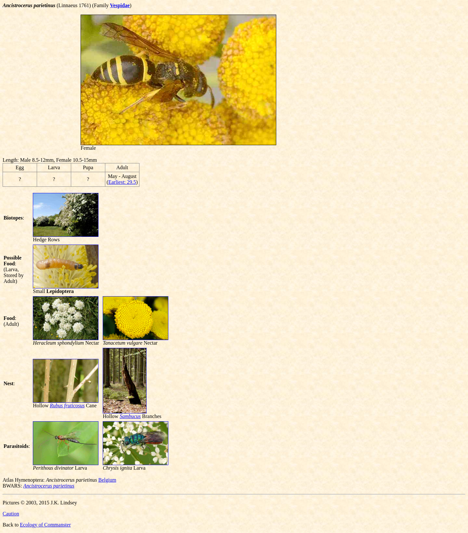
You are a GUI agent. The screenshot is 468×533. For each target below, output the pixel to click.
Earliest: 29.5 (122, 182)
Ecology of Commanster (45, 524)
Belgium (107, 480)
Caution (11, 513)
